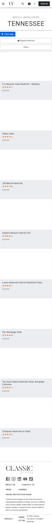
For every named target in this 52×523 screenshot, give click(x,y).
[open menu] (3, 3)
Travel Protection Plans (18, 494)
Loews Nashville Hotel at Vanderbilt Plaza (22, 282)
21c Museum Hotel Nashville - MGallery (21, 84)
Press (8, 489)
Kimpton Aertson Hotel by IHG (16, 233)
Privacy (8, 518)
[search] (23, 3)
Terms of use (22, 519)
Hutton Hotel (8, 133)
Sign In (44, 3)
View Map (8, 34)
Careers (22, 489)
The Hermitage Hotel (12, 332)
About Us (10, 484)
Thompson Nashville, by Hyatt (16, 431)
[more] (29, 3)
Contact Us (28, 484)
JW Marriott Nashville (12, 183)
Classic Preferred (26, 41)
